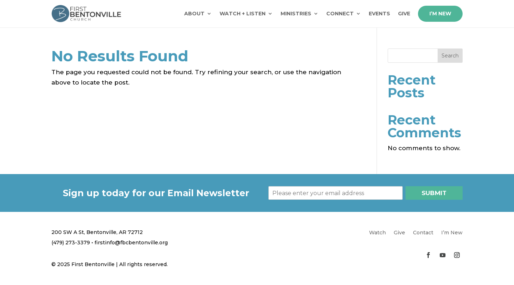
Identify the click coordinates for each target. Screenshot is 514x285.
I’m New (440, 13)
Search (450, 55)
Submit (434, 193)
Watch (377, 233)
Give (404, 13)
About (194, 13)
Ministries (296, 13)
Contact (423, 233)
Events (379, 13)
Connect (340, 13)
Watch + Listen (243, 13)
